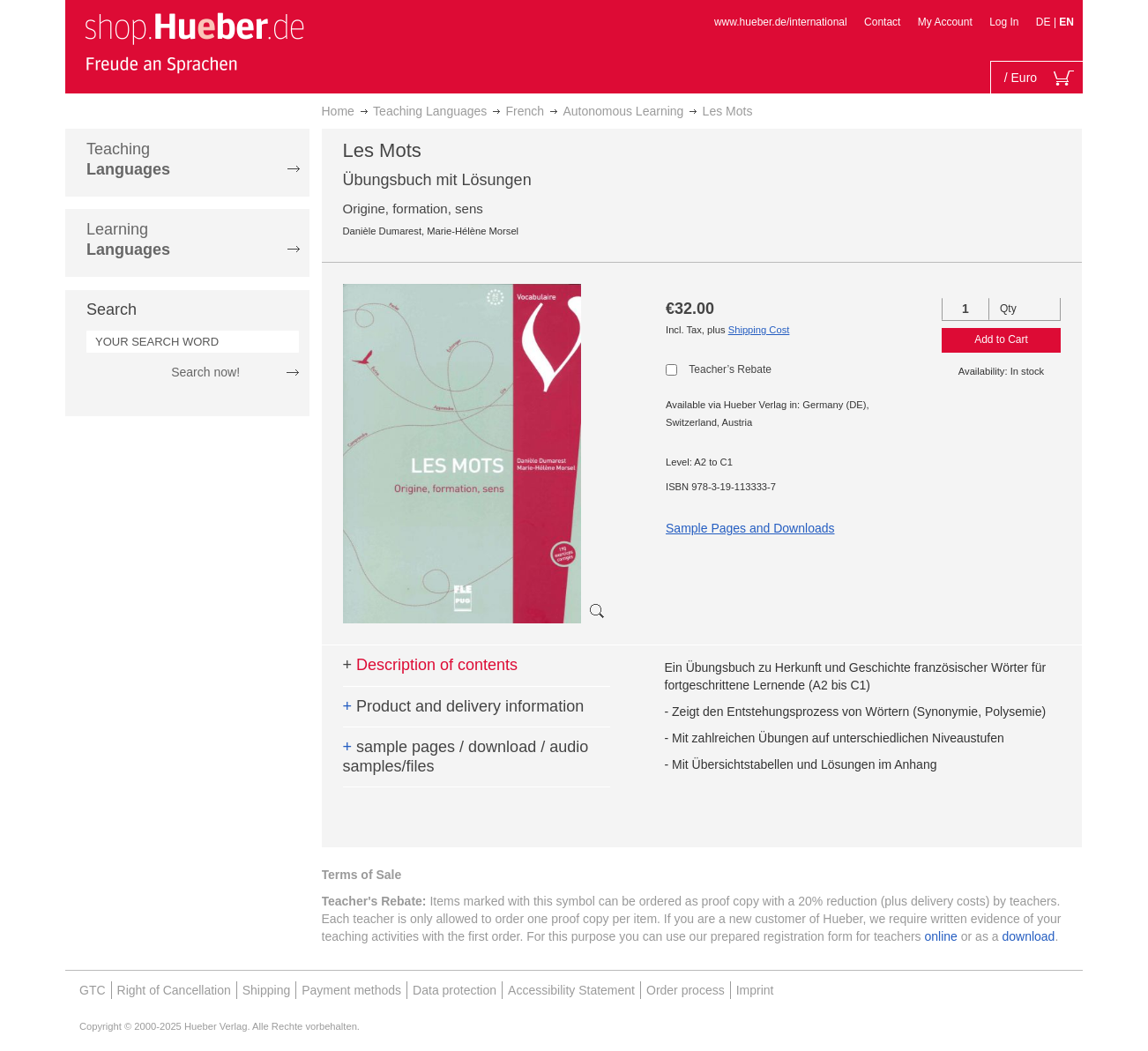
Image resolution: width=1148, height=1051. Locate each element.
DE (1045, 22)
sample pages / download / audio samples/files (466, 756)
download (1028, 936)
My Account (945, 22)
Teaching (128, 159)
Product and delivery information (464, 706)
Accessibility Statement (571, 990)
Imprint (755, 990)
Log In (1003, 22)
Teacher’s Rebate (730, 369)
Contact (882, 22)
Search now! (205, 372)
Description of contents (430, 665)
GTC (92, 990)
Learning (128, 239)
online (941, 936)
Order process (685, 990)
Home (338, 111)
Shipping (266, 990)
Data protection (454, 990)
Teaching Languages (430, 111)
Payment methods (351, 990)
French (525, 111)
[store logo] (194, 42)
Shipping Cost (759, 329)
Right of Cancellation (174, 990)
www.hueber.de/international (780, 22)
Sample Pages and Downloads (750, 528)
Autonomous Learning (623, 111)
